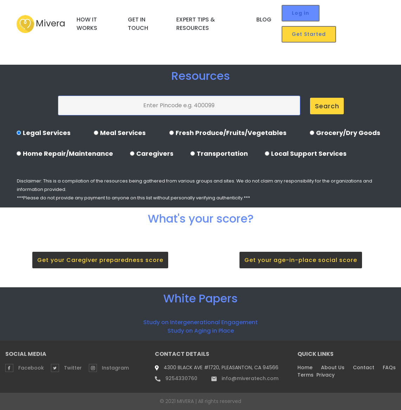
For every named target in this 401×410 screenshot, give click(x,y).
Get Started (309, 34)
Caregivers (154, 153)
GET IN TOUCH (138, 23)
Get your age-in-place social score (300, 260)
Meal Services (123, 132)
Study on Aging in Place (200, 331)
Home (305, 367)
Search (327, 106)
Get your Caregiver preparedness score (100, 260)
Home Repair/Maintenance (68, 153)
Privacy (325, 374)
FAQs (389, 367)
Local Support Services (309, 153)
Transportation (222, 153)
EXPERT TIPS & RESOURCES (195, 23)
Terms (305, 374)
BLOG (263, 19)
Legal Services (47, 132)
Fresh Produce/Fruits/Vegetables (231, 132)
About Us (332, 367)
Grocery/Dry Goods (348, 132)
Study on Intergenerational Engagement (200, 322)
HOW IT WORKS (87, 23)
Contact (363, 367)
